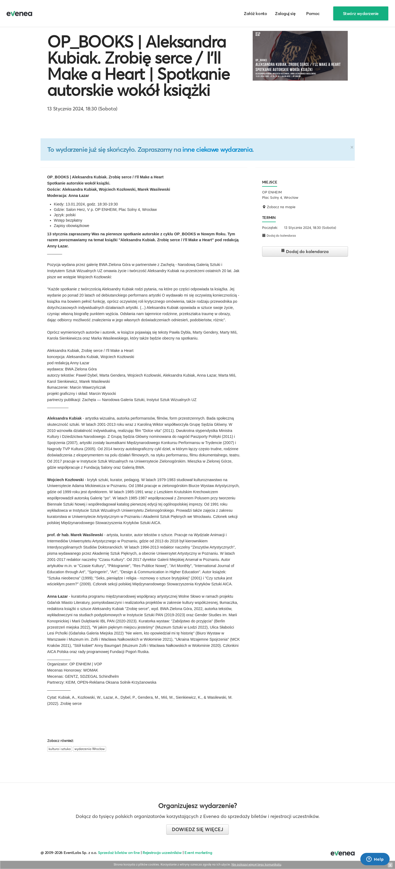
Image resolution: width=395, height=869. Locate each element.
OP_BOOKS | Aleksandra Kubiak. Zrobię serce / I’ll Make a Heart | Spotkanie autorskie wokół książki (138, 66)
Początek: (270, 227)
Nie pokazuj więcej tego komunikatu (256, 864)
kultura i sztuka (60, 749)
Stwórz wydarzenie (361, 13)
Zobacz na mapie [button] (278, 207)
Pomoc (313, 13)
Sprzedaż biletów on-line (119, 852)
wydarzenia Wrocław (89, 749)
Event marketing (198, 852)
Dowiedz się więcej (197, 829)
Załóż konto (255, 13)
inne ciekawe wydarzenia (217, 149)
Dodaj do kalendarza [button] (279, 235)
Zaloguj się (285, 13)
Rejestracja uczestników (162, 852)
